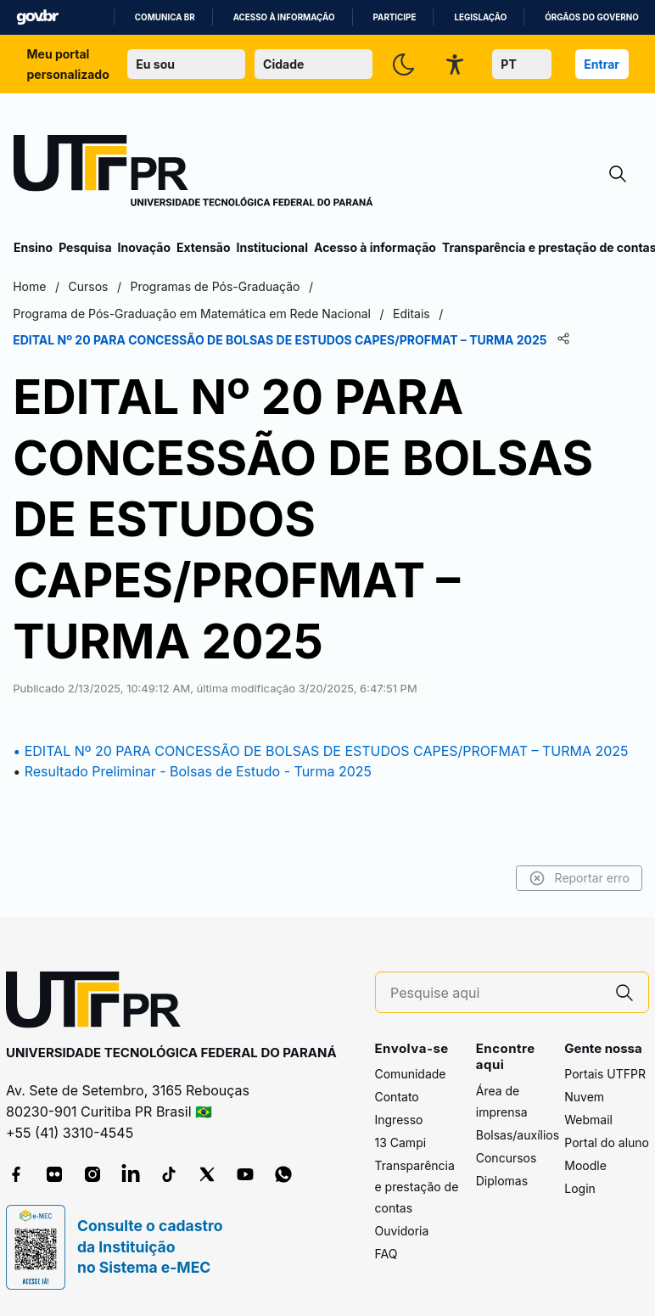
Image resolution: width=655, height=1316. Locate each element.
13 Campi (401, 1142)
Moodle (585, 1165)
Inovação (144, 247)
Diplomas (502, 1180)
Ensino (33, 247)
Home (30, 286)
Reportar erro (578, 878)
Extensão (203, 247)
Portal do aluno (606, 1142)
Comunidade (410, 1074)
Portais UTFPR (605, 1074)
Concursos (506, 1158)
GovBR (37, 17)
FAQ (386, 1253)
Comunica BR (165, 17)
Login (580, 1188)
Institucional (272, 247)
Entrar (601, 64)
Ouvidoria (402, 1231)
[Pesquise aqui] (495, 993)
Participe (395, 17)
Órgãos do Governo (591, 17)
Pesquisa (85, 247)
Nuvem (584, 1096)
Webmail (588, 1119)
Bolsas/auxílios (517, 1135)
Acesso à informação (284, 17)
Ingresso (399, 1119)
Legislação (480, 17)
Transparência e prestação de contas (417, 1186)
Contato (397, 1096)
